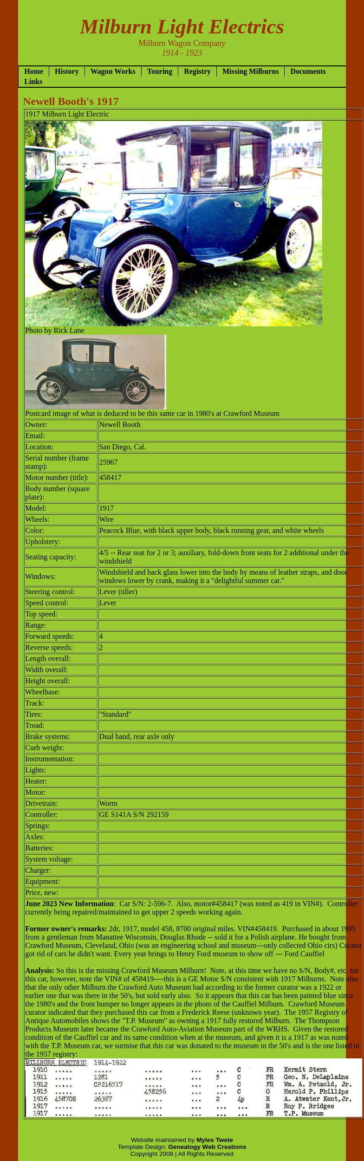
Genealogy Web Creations (207, 1146)
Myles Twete (214, 1139)
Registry (197, 71)
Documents (307, 71)
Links (33, 81)
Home (33, 71)
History (67, 71)
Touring (160, 71)
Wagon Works (113, 71)
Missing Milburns (250, 71)
